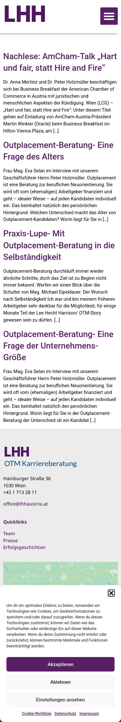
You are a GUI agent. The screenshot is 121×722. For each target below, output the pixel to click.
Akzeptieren (60, 664)
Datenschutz (65, 713)
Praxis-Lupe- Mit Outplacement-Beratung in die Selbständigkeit (59, 245)
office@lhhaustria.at (25, 504)
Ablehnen (60, 682)
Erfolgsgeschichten (24, 547)
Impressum (89, 713)
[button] (111, 593)
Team (9, 533)
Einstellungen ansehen (60, 700)
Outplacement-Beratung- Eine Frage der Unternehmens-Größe (58, 345)
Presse (10, 540)
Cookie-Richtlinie (36, 713)
